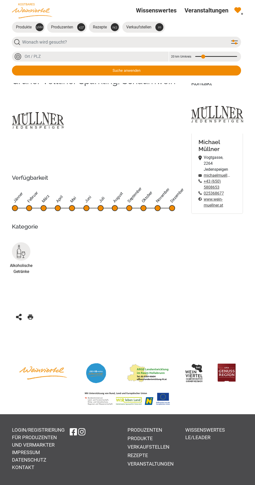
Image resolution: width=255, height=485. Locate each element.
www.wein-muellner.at (213, 202)
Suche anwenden (126, 70)
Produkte (30, 27)
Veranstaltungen (151, 464)
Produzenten (68, 27)
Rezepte (106, 27)
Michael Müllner (209, 145)
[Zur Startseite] (32, 10)
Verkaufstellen (144, 27)
